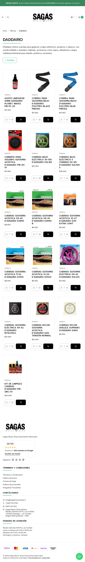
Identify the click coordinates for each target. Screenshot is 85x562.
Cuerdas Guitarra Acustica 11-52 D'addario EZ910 (15, 274)
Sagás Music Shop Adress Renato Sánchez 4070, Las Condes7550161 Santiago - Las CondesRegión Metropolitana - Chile (18, 512)
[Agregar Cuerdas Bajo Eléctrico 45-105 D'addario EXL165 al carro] (48, 178)
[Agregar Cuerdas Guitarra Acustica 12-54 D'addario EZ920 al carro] (48, 287)
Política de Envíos (10, 478)
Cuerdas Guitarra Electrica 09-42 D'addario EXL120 (69, 274)
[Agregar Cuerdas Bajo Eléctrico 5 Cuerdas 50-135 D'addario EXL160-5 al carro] (75, 178)
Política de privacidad (11, 484)
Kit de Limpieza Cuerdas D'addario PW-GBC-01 (13, 387)
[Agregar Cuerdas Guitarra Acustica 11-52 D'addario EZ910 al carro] (21, 287)
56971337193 (10, 506)
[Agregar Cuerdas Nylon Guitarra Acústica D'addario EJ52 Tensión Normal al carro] (48, 346)
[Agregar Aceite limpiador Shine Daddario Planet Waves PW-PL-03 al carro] (21, 119)
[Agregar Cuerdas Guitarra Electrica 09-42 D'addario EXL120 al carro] (75, 287)
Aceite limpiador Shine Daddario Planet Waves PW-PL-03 (14, 102)
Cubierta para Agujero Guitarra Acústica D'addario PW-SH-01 (15, 162)
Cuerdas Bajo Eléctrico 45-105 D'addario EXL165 (42, 160)
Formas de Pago (9, 481)
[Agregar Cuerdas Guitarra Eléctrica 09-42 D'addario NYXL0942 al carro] (21, 346)
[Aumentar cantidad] (12, 119)
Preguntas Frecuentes (12, 488)
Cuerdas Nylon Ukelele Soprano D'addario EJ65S (69, 328)
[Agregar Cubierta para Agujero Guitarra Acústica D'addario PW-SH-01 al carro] (21, 178)
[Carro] (80, 17)
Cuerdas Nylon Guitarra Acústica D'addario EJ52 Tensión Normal (41, 330)
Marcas (13, 31)
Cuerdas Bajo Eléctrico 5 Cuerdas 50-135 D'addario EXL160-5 (69, 162)
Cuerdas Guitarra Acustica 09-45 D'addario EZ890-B (42, 219)
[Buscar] (8, 17)
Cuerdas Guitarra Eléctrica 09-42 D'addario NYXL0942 (15, 329)
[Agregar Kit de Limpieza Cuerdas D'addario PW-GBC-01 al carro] (21, 402)
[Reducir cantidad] (7, 119)
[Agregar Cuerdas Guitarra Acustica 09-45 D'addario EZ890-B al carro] (48, 234)
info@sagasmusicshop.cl (14, 500)
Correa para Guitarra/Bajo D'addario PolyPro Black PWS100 (41, 103)
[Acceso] (73, 17)
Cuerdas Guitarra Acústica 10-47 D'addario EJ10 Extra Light (69, 219)
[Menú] (2, 17)
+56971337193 (10, 503)
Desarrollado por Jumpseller (39, 558)
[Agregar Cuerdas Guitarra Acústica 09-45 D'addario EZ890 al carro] (21, 234)
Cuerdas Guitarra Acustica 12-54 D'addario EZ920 (42, 274)
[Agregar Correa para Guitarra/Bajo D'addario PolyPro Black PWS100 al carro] (48, 119)
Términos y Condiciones (13, 475)
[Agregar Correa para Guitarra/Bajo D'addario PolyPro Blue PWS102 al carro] (75, 119)
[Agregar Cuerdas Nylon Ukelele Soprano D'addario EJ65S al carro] (75, 346)
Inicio (5, 31)
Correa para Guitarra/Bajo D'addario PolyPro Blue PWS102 (68, 103)
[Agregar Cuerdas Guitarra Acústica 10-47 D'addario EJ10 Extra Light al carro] (75, 234)
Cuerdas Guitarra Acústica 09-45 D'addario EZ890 (15, 218)
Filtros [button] (9, 60)
